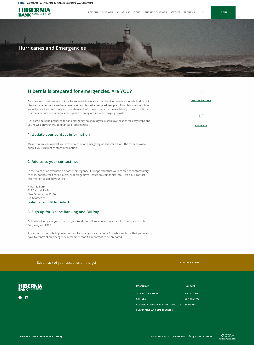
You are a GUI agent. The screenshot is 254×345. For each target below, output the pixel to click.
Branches (201, 125)
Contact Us (192, 298)
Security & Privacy (148, 293)
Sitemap (58, 336)
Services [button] (175, 12)
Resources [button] (142, 286)
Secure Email (193, 293)
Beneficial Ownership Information (158, 304)
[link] (227, 336)
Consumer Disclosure (28, 336)
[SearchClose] (204, 12)
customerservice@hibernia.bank (49, 202)
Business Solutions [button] (128, 12)
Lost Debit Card (201, 100)
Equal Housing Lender (202, 336)
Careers (141, 298)
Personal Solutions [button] (100, 12)
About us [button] (189, 12)
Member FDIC (179, 336)
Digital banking (190, 262)
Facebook (20, 297)
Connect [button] (190, 286)
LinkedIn (26, 297)
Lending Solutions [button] (155, 12)
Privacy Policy (46, 336)
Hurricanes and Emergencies (154, 310)
